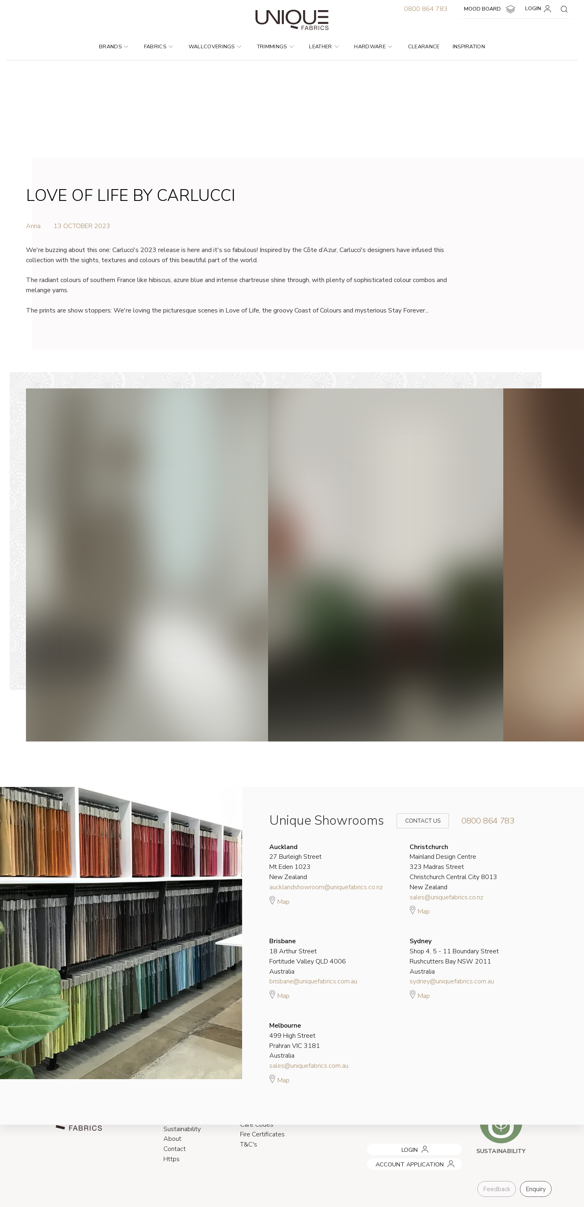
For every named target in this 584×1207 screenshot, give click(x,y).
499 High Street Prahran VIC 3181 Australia (294, 1040)
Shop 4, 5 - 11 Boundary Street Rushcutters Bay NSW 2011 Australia (454, 956)
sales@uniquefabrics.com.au (308, 1065)
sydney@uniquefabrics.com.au (452, 981)
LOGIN (539, 9)
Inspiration (469, 46)
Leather (324, 46)
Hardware (373, 46)
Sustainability (182, 1129)
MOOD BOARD (490, 9)
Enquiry (536, 1189)
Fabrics (158, 46)
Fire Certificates (262, 1134)
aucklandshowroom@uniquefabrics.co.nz (326, 887)
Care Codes (256, 1124)
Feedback (496, 1189)
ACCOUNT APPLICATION (398, 1161)
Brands (113, 46)
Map (279, 900)
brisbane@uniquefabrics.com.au (313, 981)
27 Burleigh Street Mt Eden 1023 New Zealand (295, 862)
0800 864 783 (426, 8)
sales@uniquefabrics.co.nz (446, 897)
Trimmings (275, 46)
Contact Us (417, 820)
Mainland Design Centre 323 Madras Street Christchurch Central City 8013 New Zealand (453, 867)
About (172, 1139)
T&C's (248, 1144)
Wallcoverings (215, 46)
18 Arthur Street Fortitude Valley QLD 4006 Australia (307, 956)
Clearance (424, 46)
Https (171, 1159)
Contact (174, 1149)
